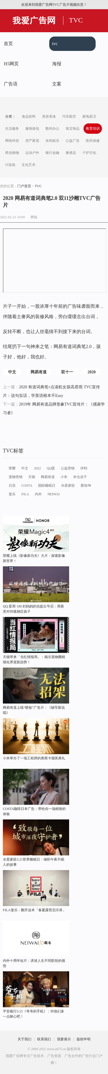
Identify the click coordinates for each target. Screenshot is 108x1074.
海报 (56, 63)
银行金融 (52, 153)
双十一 (67, 372)
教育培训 (93, 129)
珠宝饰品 (72, 129)
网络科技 (12, 141)
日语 (12, 486)
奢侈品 (71, 153)
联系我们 (44, 1039)
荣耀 (12, 468)
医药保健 (93, 141)
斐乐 (12, 494)
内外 (38, 494)
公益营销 (68, 468)
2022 (37, 468)
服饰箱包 (32, 129)
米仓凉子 (80, 477)
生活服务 (12, 129)
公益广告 (72, 141)
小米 (63, 477)
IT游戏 (10, 165)
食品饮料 (29, 116)
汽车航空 (69, 116)
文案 (56, 83)
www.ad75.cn (56, 1049)
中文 (12, 372)
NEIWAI (54, 494)
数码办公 (52, 129)
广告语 (11, 83)
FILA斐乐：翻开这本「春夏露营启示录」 (34, 910)
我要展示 (64, 1039)
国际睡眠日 (46, 486)
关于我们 (24, 1039)
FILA (25, 494)
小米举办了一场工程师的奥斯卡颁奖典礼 (34, 758)
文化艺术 (28, 165)
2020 (92, 372)
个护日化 (89, 153)
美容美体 (49, 116)
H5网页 (11, 63)
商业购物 (12, 153)
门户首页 (24, 186)
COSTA (26, 486)
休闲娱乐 (52, 141)
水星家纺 (68, 486)
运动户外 (32, 153)
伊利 (83, 468)
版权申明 (83, 1039)
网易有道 (39, 372)
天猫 (31, 477)
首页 (8, 43)
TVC (76, 20)
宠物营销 (15, 477)
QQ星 (51, 468)
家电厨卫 (89, 116)
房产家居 (32, 141)
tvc (55, 43)
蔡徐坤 (86, 486)
